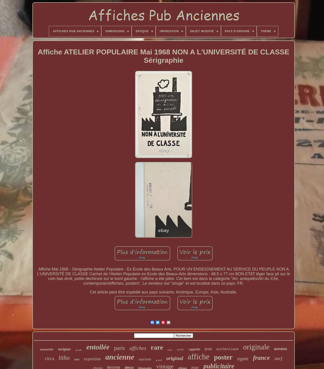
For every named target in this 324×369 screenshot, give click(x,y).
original (174, 358)
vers (76, 359)
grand (159, 360)
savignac (64, 349)
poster (223, 357)
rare (157, 347)
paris (119, 348)
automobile (47, 349)
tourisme (145, 359)
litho (64, 357)
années (280, 349)
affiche (198, 356)
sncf (278, 358)
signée (242, 358)
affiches (137, 348)
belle (169, 350)
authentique (227, 349)
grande (78, 350)
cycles (180, 349)
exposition (92, 359)
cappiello (194, 349)
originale (256, 347)
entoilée (98, 347)
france (261, 357)
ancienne (119, 357)
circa (49, 358)
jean (208, 348)
